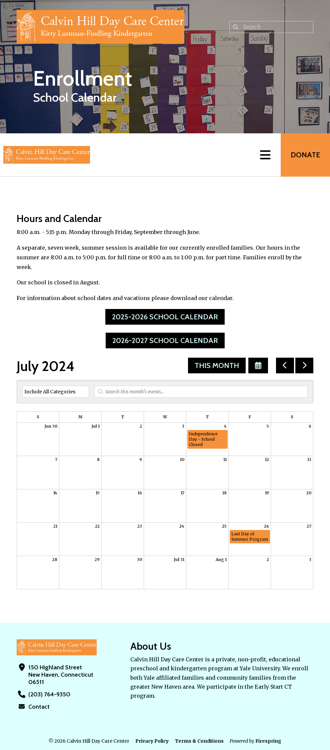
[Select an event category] (55, 392)
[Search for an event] (201, 392)
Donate (305, 154)
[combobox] (271, 27)
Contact (39, 706)
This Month (217, 365)
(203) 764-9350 (49, 694)
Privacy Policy (152, 741)
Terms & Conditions (199, 741)
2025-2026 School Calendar (165, 316)
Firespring (268, 741)
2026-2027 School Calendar (165, 340)
